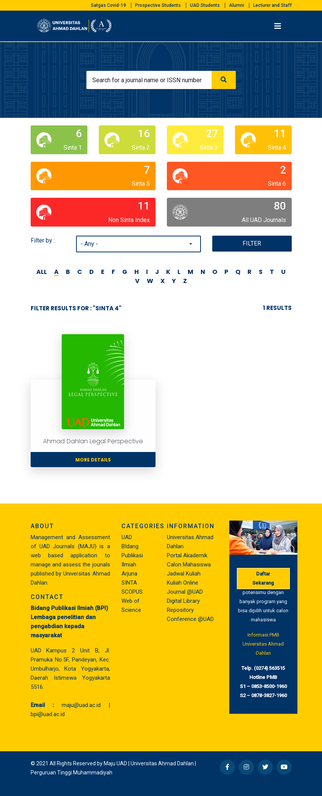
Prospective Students (158, 5)
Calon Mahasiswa (189, 564)
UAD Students (205, 5)
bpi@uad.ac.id (48, 714)
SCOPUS (132, 591)
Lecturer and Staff (272, 5)
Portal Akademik (187, 555)
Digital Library (183, 600)
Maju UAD (115, 763)
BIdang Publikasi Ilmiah (132, 555)
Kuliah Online (182, 582)
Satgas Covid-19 (108, 5)
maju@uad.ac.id (81, 705)
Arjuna (129, 573)
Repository (180, 610)
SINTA (129, 582)
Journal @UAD (185, 591)
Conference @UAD (190, 619)
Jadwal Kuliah (184, 573)
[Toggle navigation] (278, 26)
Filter (252, 243)
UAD (126, 537)
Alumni (236, 5)
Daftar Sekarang (263, 578)
